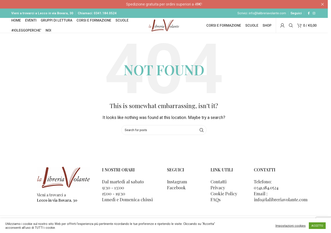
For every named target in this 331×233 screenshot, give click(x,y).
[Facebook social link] (308, 15)
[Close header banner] (322, 4)
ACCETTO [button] (317, 225)
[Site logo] (164, 31)
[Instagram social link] (314, 15)
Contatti (219, 190)
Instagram (177, 190)
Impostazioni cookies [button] (290, 226)
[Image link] (63, 185)
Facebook (176, 196)
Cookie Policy (224, 202)
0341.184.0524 (105, 15)
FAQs (216, 208)
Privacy (218, 196)
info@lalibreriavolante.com (267, 15)
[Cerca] (291, 31)
